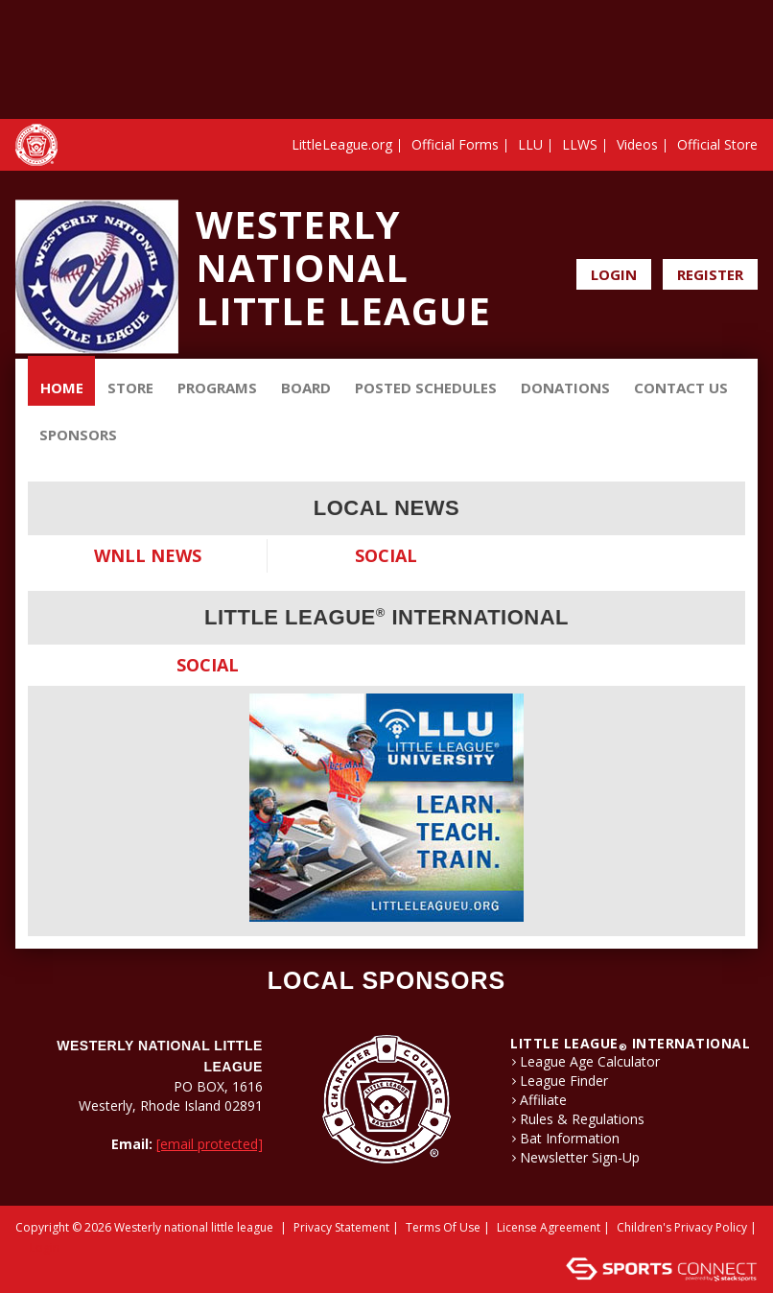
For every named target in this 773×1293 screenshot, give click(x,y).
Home (61, 387)
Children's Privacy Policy (682, 1227)
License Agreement (548, 1227)
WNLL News (147, 555)
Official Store (717, 144)
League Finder (564, 1081)
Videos (637, 144)
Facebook (719, 228)
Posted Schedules (426, 387)
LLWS (579, 144)
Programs (217, 387)
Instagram (746, 228)
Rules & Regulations (582, 1119)
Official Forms (455, 144)
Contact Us (681, 387)
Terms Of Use (443, 1227)
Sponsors (78, 434)
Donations (565, 387)
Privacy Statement (341, 1227)
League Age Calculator (590, 1061)
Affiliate (543, 1100)
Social (386, 555)
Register (710, 274)
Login (614, 274)
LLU (530, 144)
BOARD (306, 387)
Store (130, 387)
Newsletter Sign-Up (580, 1157)
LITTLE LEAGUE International (630, 1043)
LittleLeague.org (342, 144)
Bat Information (570, 1138)
